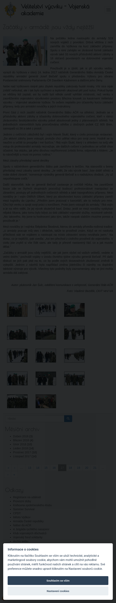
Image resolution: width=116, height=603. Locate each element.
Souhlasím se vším (58, 580)
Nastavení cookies (58, 591)
